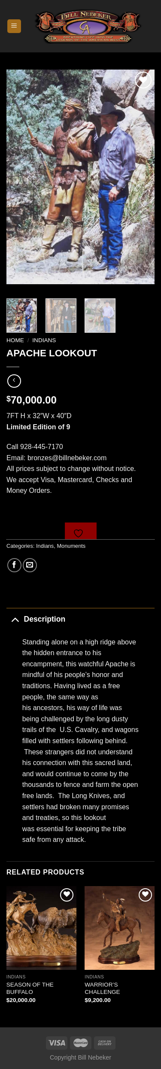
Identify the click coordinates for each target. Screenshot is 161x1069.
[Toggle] (14, 619)
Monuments (71, 546)
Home (15, 340)
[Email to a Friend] (30, 565)
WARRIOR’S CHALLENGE (102, 988)
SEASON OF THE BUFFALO (30, 988)
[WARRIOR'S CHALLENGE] (120, 928)
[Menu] (14, 26)
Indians (44, 340)
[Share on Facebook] (14, 565)
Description (35, 619)
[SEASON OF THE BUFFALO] (41, 928)
